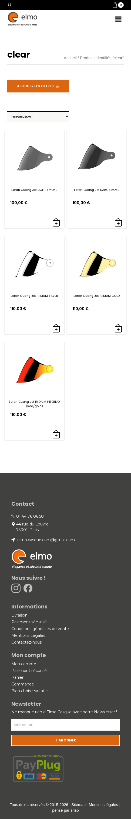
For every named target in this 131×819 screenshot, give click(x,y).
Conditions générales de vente (40, 628)
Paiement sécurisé (29, 622)
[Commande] (38, 116)
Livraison (19, 615)
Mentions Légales (28, 635)
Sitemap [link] (78, 805)
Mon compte (23, 663)
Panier (17, 677)
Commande (22, 684)
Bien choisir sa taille (29, 690)
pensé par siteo (65, 810)
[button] (118, 5)
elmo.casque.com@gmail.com (45, 539)
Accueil (70, 58)
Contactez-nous (26, 642)
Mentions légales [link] (103, 805)
